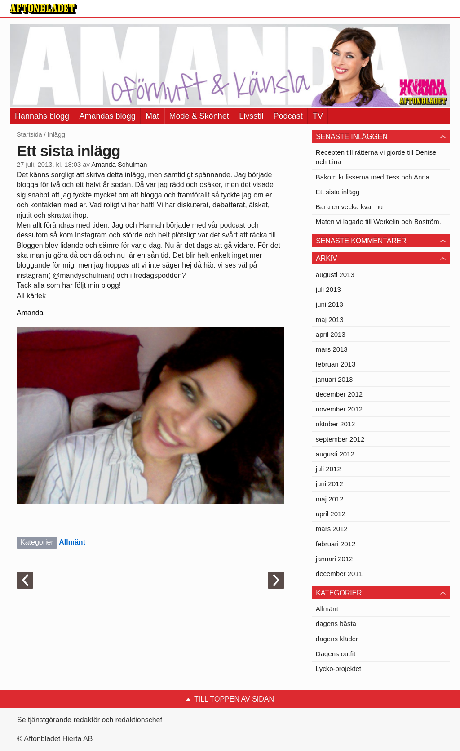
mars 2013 (332, 349)
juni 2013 (329, 304)
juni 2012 (329, 483)
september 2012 (340, 439)
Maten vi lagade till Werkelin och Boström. (378, 221)
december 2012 (339, 394)
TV (318, 116)
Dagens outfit (335, 653)
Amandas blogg (108, 116)
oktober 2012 (335, 424)
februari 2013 (335, 364)
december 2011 (339, 573)
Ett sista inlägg (338, 192)
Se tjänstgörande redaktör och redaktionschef (89, 720)
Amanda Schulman (119, 164)
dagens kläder (337, 639)
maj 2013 (330, 319)
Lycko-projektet (338, 668)
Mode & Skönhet (199, 116)
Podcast (288, 116)
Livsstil (251, 116)
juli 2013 (328, 289)
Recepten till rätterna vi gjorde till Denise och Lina (376, 156)
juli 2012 (328, 469)
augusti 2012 (335, 454)
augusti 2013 (335, 274)
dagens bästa (336, 623)
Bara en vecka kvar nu (349, 206)
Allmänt (72, 542)
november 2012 (339, 409)
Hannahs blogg (42, 116)
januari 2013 (334, 379)
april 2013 (330, 334)
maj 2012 (330, 499)
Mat (152, 116)
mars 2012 (332, 528)
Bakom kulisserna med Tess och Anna (372, 177)
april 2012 (330, 514)
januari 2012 (334, 559)
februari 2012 (335, 544)
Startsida (29, 134)
